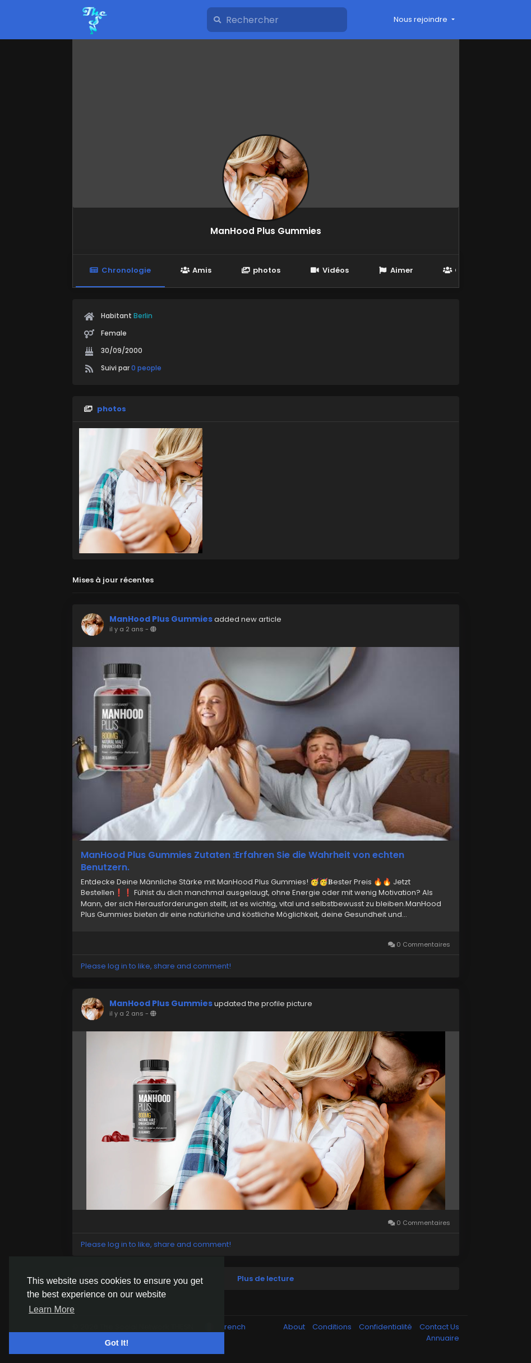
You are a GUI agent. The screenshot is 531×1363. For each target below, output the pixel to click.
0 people (146, 368)
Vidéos (329, 270)
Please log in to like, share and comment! (156, 966)
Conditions (332, 1326)
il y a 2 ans (126, 629)
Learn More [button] (52, 1309)
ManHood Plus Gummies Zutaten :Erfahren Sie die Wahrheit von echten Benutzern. (242, 861)
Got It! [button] (116, 1342)
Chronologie (120, 270)
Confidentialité (386, 1326)
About (295, 1326)
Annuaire (442, 1338)
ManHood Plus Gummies (265, 231)
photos (260, 270)
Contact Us (439, 1326)
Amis (196, 270)
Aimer (395, 270)
